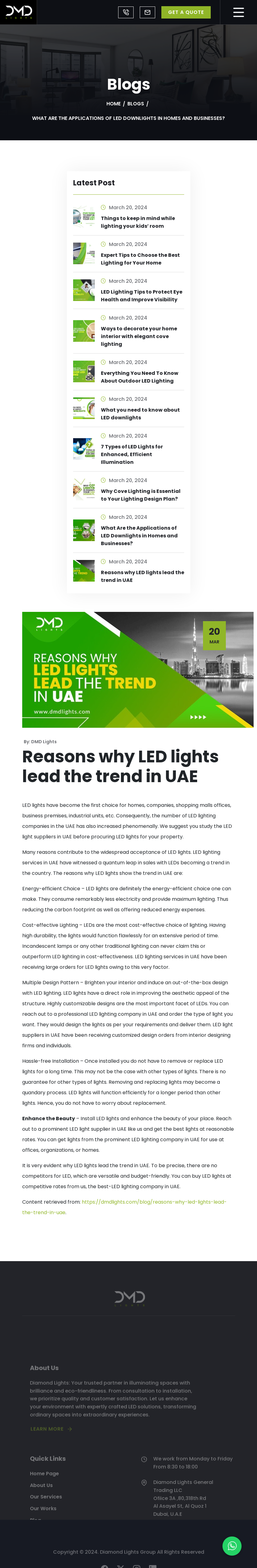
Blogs (135, 103)
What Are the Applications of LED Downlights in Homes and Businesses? (139, 535)
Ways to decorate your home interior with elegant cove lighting (139, 336)
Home (113, 103)
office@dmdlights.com (147, 12)
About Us (41, 1506)
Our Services (46, 1517)
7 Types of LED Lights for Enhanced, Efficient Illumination (132, 454)
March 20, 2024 (124, 207)
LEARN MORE (47, 1447)
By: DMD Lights (40, 742)
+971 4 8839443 (126, 12)
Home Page (44, 1494)
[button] (232, 1546)
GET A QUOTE (186, 12)
